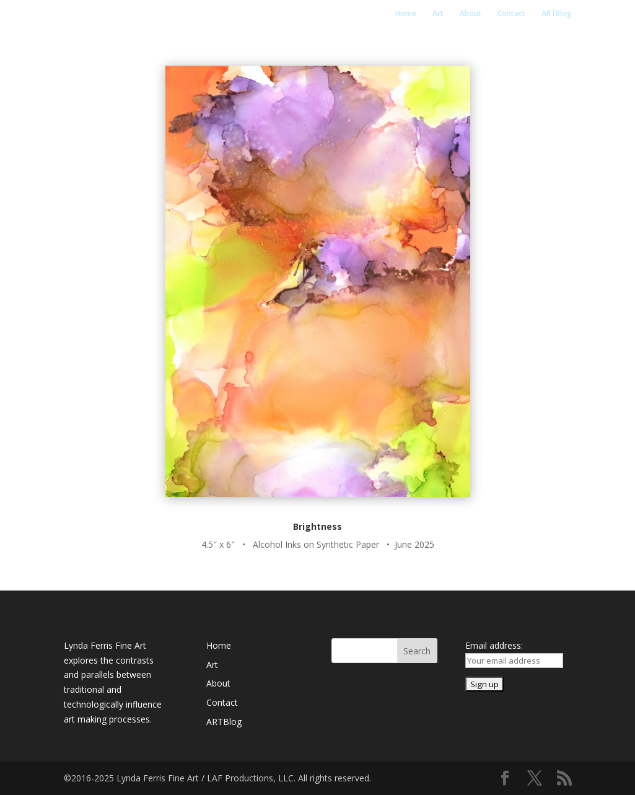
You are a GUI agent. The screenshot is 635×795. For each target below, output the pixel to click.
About (470, 14)
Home (405, 14)
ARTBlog (556, 14)
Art (438, 14)
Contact (511, 14)
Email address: (494, 645)
